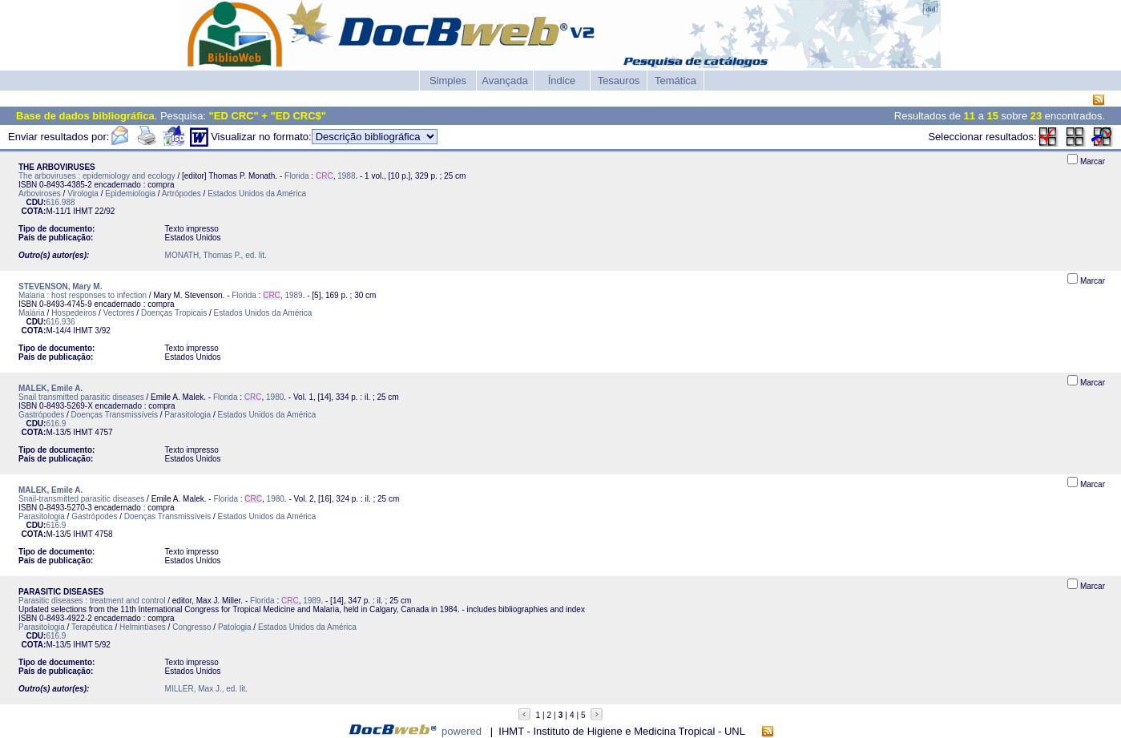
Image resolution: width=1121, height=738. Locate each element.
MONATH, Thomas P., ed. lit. (216, 255)
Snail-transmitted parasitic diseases (81, 498)
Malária (31, 313)
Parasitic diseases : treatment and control (91, 600)
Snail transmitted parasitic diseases (81, 397)
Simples (447, 81)
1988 (346, 175)
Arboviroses (39, 193)
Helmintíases (142, 627)
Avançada (505, 81)
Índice (562, 81)
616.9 (56, 423)
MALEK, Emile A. (50, 388)
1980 (275, 397)
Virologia (83, 193)
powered (462, 731)
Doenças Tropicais (174, 313)
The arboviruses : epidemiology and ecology (96, 175)
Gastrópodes (41, 414)
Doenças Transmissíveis (114, 414)
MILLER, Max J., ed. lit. (206, 688)
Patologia (235, 627)
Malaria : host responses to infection (82, 295)
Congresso (191, 627)
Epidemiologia (130, 193)
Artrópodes (181, 193)
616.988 (60, 202)
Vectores (119, 313)
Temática (675, 81)
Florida (296, 175)
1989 (293, 295)
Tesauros (619, 81)
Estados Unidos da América (257, 193)
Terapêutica (92, 627)
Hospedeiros (73, 313)
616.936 (60, 321)
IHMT (82, 211)
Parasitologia (187, 414)
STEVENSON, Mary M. (60, 286)
